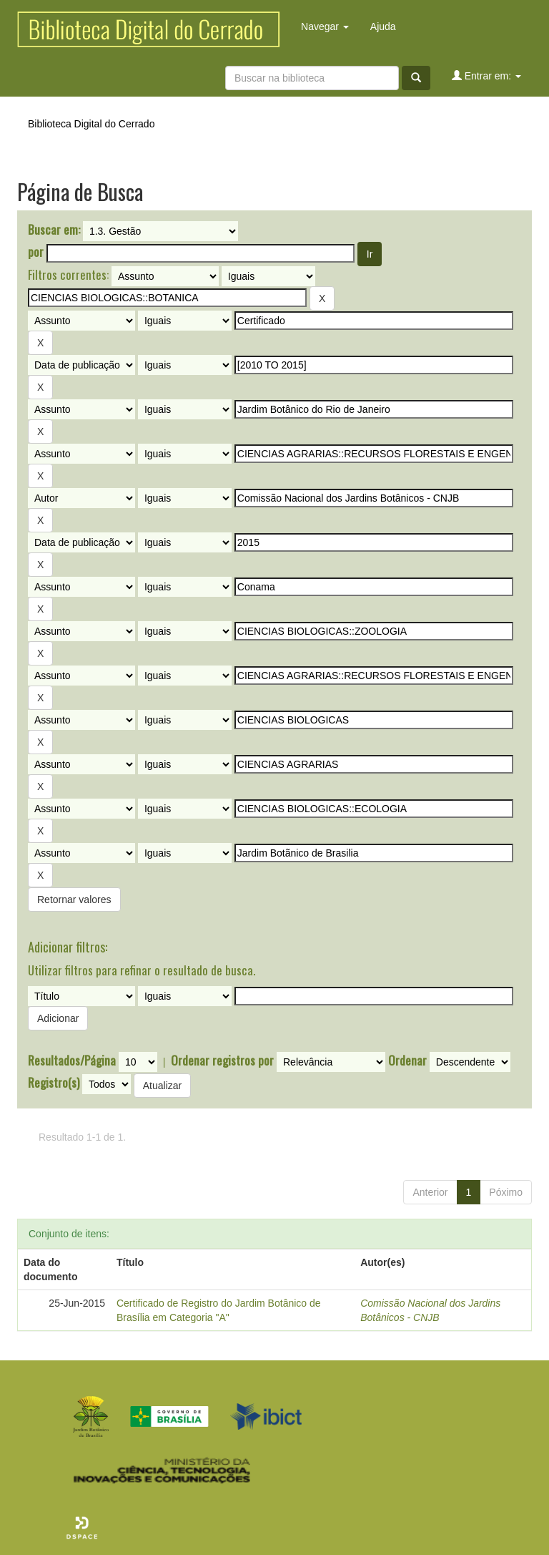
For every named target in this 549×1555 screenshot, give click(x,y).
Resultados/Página (72, 1060)
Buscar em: (54, 229)
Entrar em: (486, 75)
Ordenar (407, 1060)
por (36, 251)
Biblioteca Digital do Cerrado (91, 124)
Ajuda (383, 26)
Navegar (325, 26)
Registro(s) (53, 1082)
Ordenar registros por (222, 1060)
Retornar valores (74, 899)
